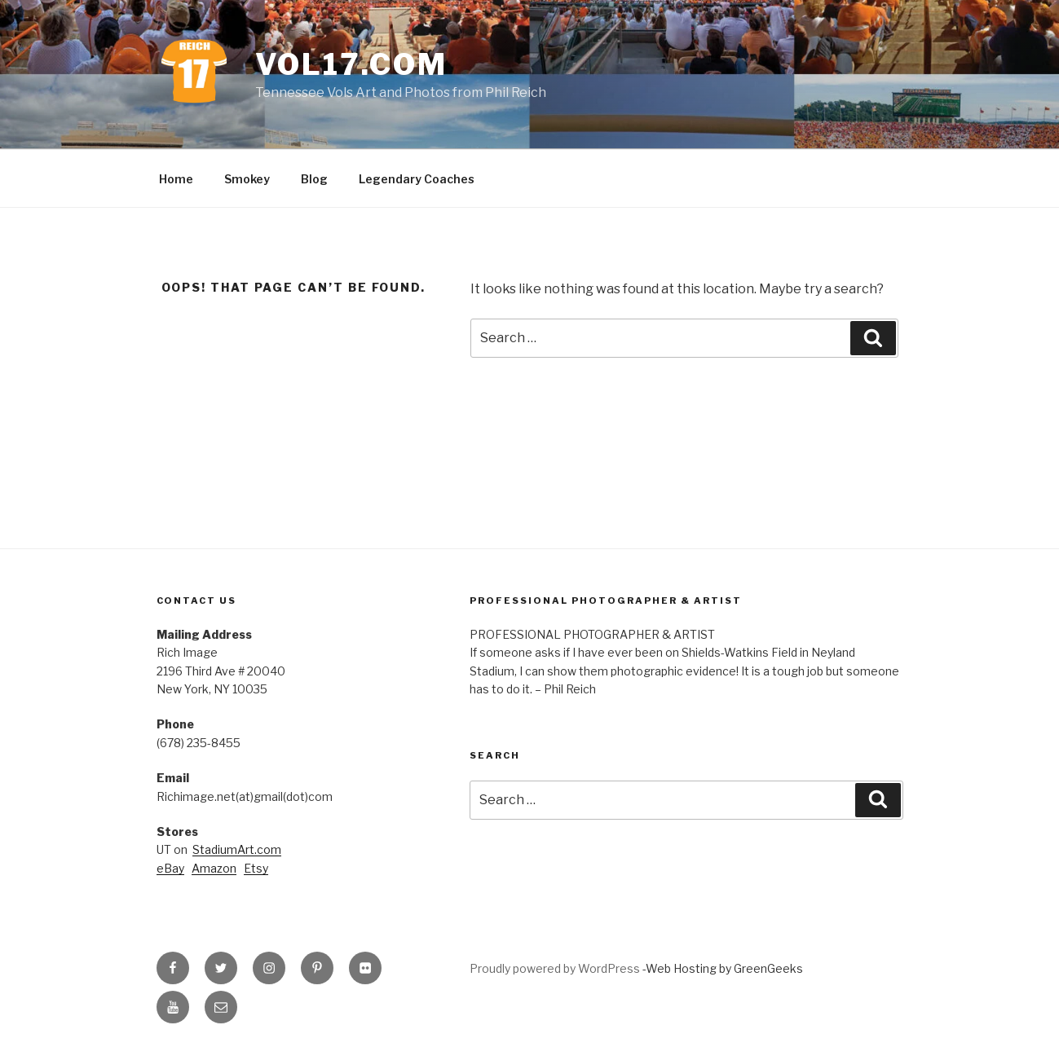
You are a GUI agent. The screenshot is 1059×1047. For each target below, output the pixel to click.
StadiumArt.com (236, 849)
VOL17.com (351, 64)
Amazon (214, 868)
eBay (170, 868)
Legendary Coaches (416, 179)
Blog (314, 179)
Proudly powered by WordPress (556, 968)
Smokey (247, 179)
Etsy (256, 868)
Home (176, 179)
